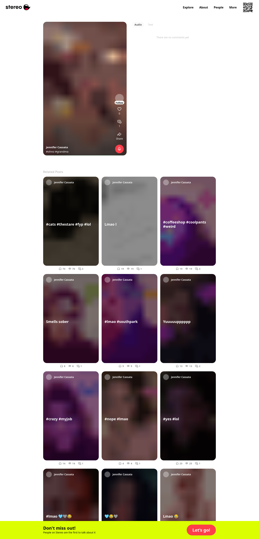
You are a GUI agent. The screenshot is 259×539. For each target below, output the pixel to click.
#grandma (61, 151)
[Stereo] (18, 7)
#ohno (50, 151)
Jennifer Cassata (57, 147)
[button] (201, 530)
